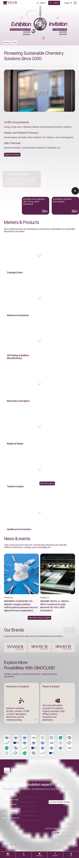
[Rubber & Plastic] (39, 426)
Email (8, 855)
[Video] (39, 189)
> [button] (72, 630)
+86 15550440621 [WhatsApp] (68, 832)
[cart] (54, 3)
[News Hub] (39, 618)
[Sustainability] (20, 809)
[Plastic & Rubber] (57, 703)
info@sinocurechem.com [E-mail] (65, 836)
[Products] (20, 795)
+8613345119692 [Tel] (69, 828)
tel (24, 855)
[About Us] (12, 155)
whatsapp (40, 855)
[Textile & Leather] (39, 469)
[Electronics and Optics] (39, 383)
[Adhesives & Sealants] (39, 298)
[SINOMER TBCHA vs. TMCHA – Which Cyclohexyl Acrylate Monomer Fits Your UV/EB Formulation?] (57, 583)
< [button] (66, 630)
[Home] (10, 3)
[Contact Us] (20, 818)
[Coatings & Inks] (39, 255)
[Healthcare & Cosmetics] (39, 512)
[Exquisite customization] (60, 802)
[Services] (20, 804)
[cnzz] (13, 844)
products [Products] (55, 855)
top (71, 855)
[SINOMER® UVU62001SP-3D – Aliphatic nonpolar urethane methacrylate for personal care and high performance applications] (21, 583)
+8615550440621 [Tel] (52, 828)
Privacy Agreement (10, 847)
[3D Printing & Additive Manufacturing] (39, 341)
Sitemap (23, 847)
